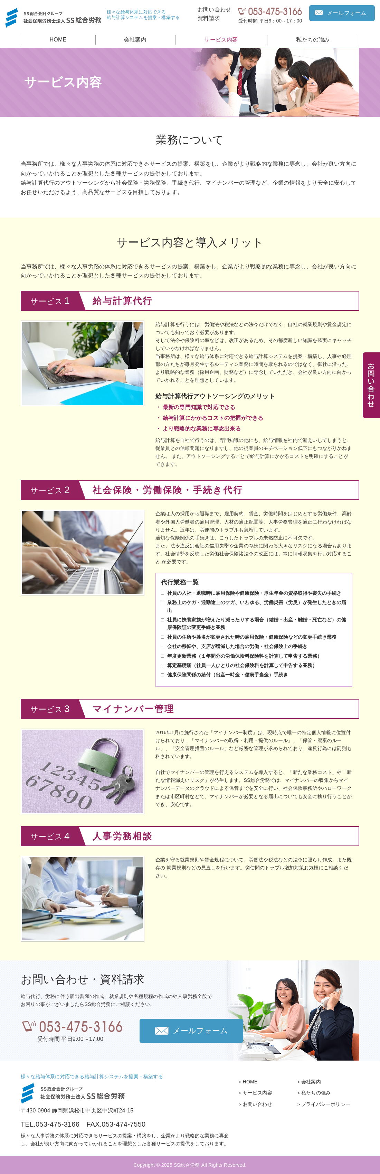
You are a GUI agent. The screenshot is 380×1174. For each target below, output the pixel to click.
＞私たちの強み (313, 1093)
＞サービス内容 (255, 1093)
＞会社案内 (308, 1081)
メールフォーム (346, 13)
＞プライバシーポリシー (323, 1104)
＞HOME (247, 1081)
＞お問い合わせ (255, 1104)
